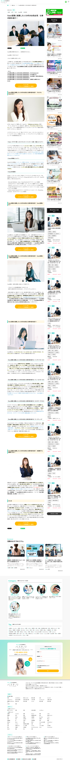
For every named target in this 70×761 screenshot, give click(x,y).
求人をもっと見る (54, 516)
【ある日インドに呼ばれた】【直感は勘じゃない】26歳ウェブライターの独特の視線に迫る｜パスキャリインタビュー (33, 748)
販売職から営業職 (26, 723)
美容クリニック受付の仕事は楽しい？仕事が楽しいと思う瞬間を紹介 (51, 743)
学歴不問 (54, 269)
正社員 (49, 215)
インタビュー (41, 710)
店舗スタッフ (17, 725)
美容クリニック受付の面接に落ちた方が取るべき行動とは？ (51, 738)
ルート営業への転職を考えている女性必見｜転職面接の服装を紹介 (33, 741)
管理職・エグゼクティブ (10, 701)
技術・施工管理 (17, 699)
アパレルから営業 (38, 632)
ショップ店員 (41, 725)
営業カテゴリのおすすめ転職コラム (32, 736)
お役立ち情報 (33, 710)
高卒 (36, 628)
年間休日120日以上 (51, 267)
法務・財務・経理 (26, 699)
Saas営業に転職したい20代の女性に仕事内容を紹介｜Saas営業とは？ (22, 74)
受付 (59, 628)
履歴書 (33, 628)
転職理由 (49, 630)
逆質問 (41, 630)
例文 (8, 727)
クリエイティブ (9, 699)
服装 (29, 632)
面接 (39, 628)
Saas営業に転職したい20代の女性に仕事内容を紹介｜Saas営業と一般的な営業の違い (25, 76)
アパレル (32, 725)
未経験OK (49, 503)
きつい (27, 630)
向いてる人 (23, 630)
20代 (12, 12)
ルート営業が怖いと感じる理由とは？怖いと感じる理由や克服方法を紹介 (33, 738)
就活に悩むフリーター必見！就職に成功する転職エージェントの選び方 (14, 743)
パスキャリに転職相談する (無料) (26, 85)
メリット (54, 632)
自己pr (10, 630)
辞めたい (21, 632)
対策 (32, 723)
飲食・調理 (41, 701)
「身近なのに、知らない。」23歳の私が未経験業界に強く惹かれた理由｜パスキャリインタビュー (33, 754)
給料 (49, 628)
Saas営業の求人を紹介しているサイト (25, 492)
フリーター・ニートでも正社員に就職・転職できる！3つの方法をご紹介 (14, 738)
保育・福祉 (49, 701)
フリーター (15, 628)
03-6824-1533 (21, 653)
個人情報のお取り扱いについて (43, 666)
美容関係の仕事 (44, 628)
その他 (8, 703)
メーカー (32, 701)
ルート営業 (48, 569)
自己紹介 (24, 718)
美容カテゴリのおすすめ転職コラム (50, 736)
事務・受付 (17, 701)
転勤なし (49, 269)
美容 (16, 703)
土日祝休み (57, 267)
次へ (48, 671)
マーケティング (41, 699)
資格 (26, 628)
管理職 (49, 265)
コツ (48, 723)
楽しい (25, 632)
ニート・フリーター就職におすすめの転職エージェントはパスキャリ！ (14, 741)
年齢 (31, 630)
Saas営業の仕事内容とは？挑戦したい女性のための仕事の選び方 (22, 298)
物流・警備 (25, 701)
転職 (9, 12)
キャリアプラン (49, 727)
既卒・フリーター (10, 710)
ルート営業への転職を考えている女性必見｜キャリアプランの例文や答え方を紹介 (33, 743)
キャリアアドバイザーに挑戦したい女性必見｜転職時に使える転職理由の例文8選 (14, 752)
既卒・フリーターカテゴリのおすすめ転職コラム (15, 736)
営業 (53, 215)
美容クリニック (54, 628)
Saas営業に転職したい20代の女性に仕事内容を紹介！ (18, 77)
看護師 (14, 630)
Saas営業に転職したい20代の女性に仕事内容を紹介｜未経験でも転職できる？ (23, 79)
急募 (52, 265)
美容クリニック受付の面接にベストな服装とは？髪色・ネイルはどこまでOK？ (51, 741)
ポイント (22, 628)
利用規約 (39, 667)
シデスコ (37, 630)
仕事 (15, 632)
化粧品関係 (11, 632)
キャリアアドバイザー (17, 635)
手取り (55, 630)
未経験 (10, 628)
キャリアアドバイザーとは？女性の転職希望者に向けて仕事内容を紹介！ (14, 748)
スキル (29, 628)
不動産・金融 (49, 699)
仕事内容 (25, 12)
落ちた (32, 632)
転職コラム (13, 5)
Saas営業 (20, 12)
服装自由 (56, 265)
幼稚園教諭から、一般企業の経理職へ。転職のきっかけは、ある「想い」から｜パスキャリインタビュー (33, 751)
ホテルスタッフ (45, 632)
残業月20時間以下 (55, 503)
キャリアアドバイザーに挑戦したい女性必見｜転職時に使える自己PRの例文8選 (14, 750)
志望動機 (18, 630)
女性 (16, 12)
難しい (45, 630)
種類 (18, 632)
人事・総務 (33, 699)
